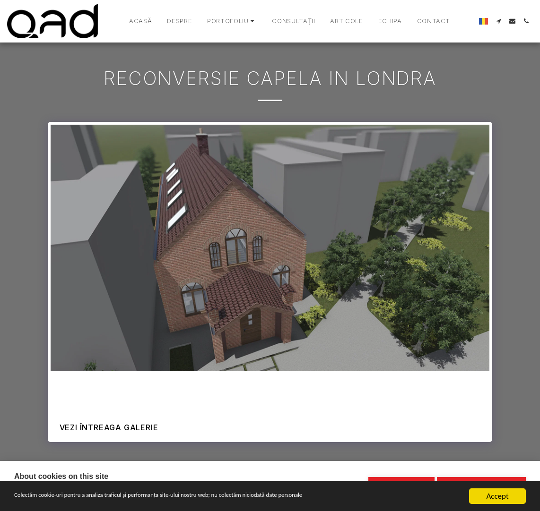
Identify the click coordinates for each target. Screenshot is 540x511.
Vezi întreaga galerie (109, 427)
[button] (232, 21)
